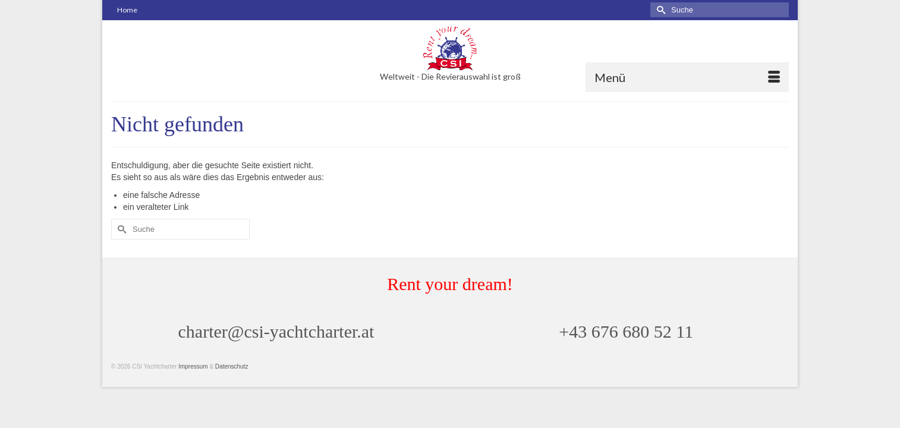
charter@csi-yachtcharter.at (276, 353)
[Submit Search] (659, 9)
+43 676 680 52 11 (626, 353)
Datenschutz (231, 388)
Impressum (192, 388)
